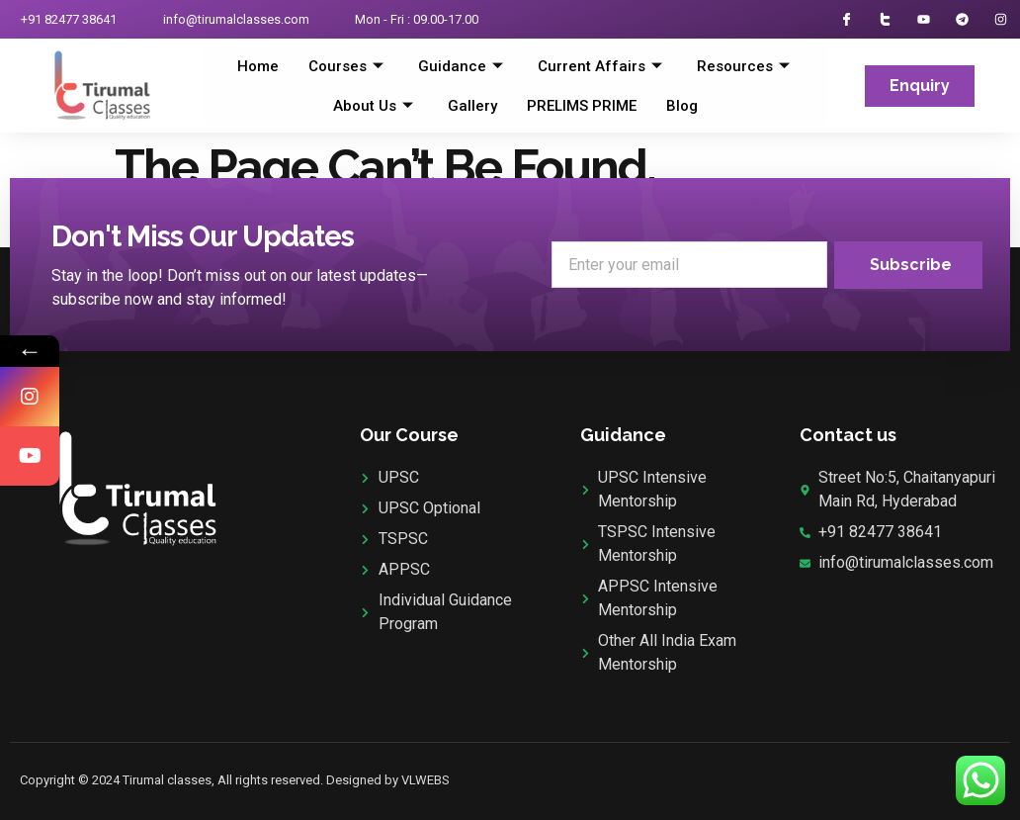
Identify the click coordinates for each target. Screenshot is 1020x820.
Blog (682, 106)
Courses (348, 66)
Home (258, 66)
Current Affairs (602, 66)
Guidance (463, 66)
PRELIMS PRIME (582, 106)
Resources (746, 66)
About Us (375, 106)
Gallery (472, 106)
